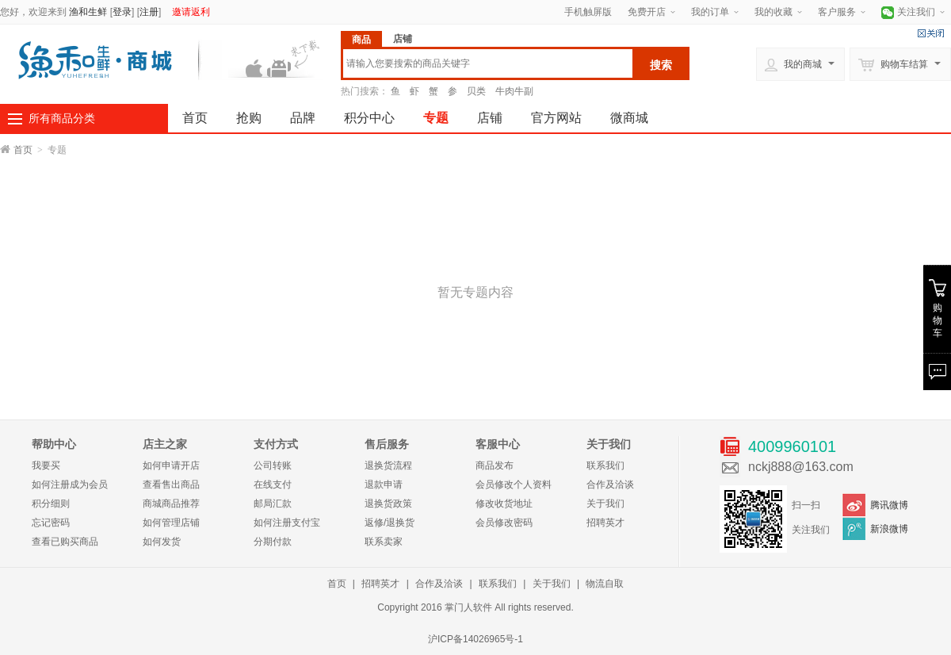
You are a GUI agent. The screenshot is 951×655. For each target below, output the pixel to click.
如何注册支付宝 (287, 522)
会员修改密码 (504, 522)
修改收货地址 (504, 503)
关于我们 (605, 503)
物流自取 (605, 583)
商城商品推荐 (171, 503)
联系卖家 (384, 541)
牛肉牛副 (514, 91)
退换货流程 (388, 465)
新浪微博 (889, 528)
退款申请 (384, 484)
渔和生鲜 (88, 11)
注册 (148, 11)
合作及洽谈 (610, 484)
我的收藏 (773, 11)
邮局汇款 (273, 503)
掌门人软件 (468, 607)
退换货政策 (388, 503)
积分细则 (51, 503)
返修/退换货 (389, 522)
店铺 (489, 117)
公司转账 (273, 465)
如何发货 (162, 541)
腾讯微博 (889, 505)
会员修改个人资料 (514, 484)
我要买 (46, 465)
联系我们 (605, 465)
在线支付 (273, 484)
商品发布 (495, 465)
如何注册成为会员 (70, 484)
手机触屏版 (588, 11)
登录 (122, 11)
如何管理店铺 (171, 522)
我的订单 (710, 11)
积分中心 (369, 117)
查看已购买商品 (65, 541)
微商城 (629, 117)
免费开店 (647, 11)
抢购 (249, 117)
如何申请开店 (171, 465)
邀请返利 (191, 11)
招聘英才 (605, 522)
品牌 (302, 117)
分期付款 (273, 541)
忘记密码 (51, 522)
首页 (195, 117)
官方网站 (556, 117)
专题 (436, 117)
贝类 (476, 91)
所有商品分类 (62, 118)
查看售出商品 (171, 484)
